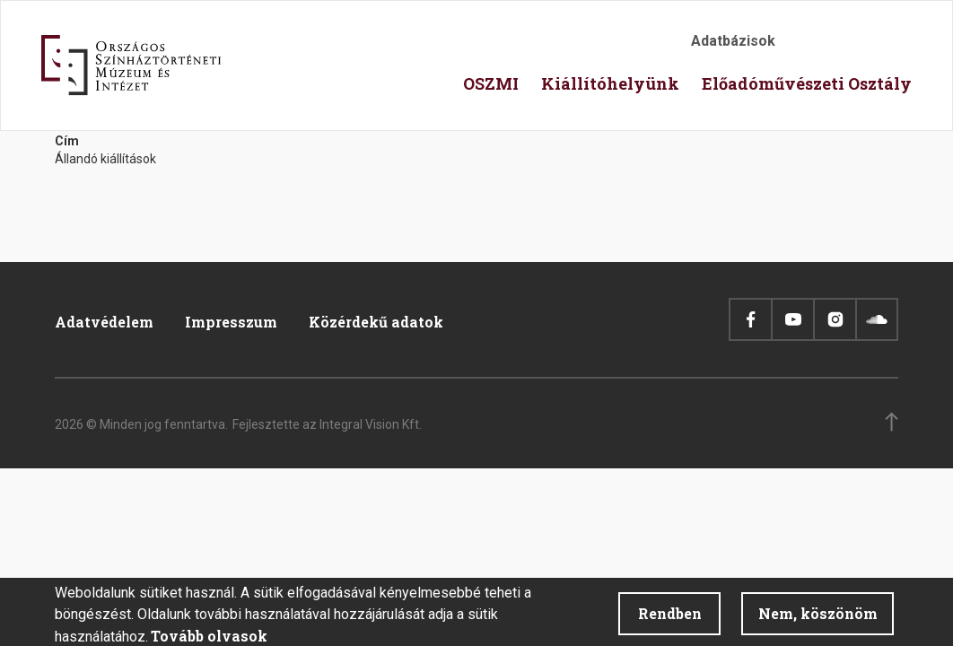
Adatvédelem (104, 321)
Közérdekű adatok (376, 321)
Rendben (670, 618)
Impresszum (231, 321)
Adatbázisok (733, 40)
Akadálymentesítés (808, 46)
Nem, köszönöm (818, 618)
